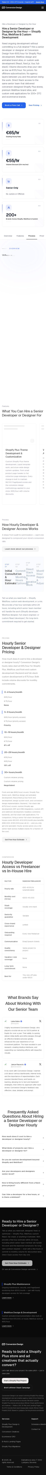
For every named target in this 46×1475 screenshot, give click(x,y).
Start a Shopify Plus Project (15, 1381)
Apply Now (40, 2)
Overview (8, 236)
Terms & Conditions (14, 1467)
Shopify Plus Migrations (11, 1446)
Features (20, 236)
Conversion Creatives (10, 1432)
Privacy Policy (33, 1467)
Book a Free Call (14, 105)
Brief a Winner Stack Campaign (17, 1388)
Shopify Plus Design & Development (10, 1425)
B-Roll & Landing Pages (11, 1441)
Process (31, 236)
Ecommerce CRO (8, 1437)
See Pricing (35, 105)
